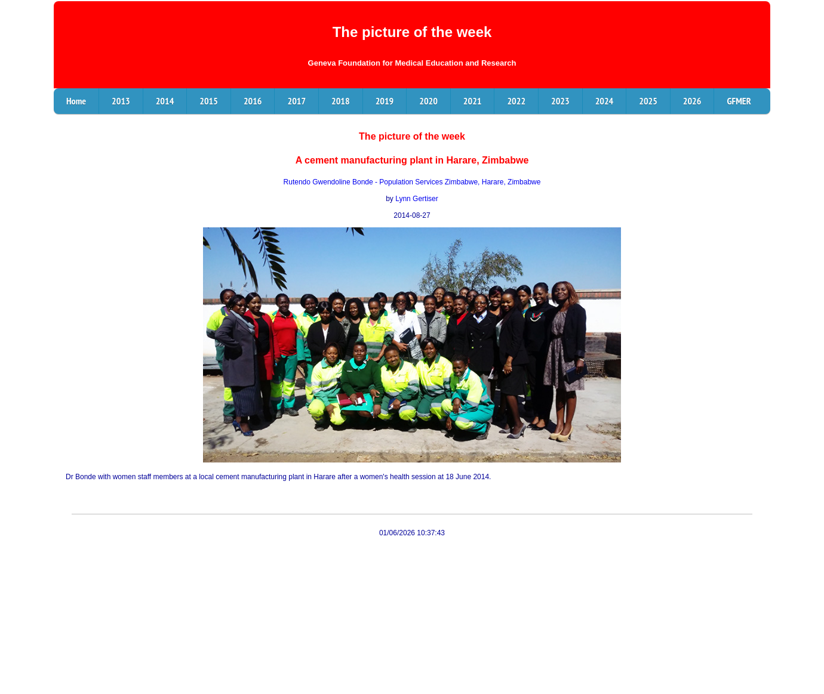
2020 (428, 101)
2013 (121, 101)
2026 (692, 101)
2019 (385, 101)
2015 (208, 101)
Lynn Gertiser (416, 199)
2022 (516, 101)
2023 (560, 101)
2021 (472, 101)
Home (76, 101)
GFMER (739, 101)
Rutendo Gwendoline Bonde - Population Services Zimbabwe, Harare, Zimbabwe (412, 182)
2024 (604, 101)
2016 (253, 101)
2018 (340, 101)
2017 (296, 101)
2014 (165, 101)
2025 (648, 101)
